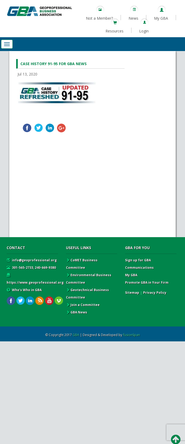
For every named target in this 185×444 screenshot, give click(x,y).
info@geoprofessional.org (32, 260)
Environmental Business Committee (88, 279)
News (133, 18)
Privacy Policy (154, 292)
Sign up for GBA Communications (139, 264)
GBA (76, 335)
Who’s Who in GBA (24, 290)
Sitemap (132, 292)
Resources (114, 30)
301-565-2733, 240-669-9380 (31, 267)
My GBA (161, 18)
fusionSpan (131, 335)
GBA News (76, 312)
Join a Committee (83, 305)
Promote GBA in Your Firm (147, 282)
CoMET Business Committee (82, 264)
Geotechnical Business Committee (87, 294)
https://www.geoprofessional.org (35, 279)
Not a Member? (99, 18)
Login (144, 30)
